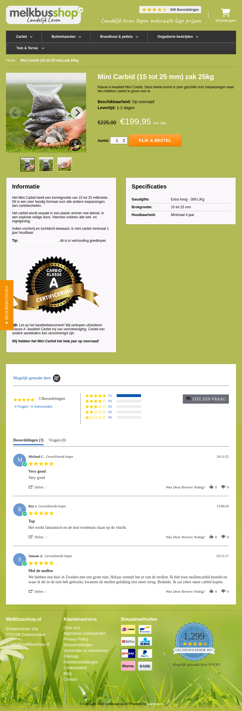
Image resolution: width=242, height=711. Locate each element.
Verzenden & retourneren (86, 650)
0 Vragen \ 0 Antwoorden (33, 406)
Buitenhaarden (63, 37)
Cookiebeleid (75, 667)
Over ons (72, 627)
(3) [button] (110, 395)
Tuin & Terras (27, 48)
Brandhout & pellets (116, 37)
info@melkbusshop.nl (30, 644)
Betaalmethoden (78, 645)
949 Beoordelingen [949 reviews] (184, 10)
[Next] (77, 113)
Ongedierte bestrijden (175, 37)
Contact (70, 679)
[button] (206, 399)
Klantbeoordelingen (81, 662)
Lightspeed (154, 704)
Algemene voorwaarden (85, 633)
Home (10, 60)
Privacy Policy (76, 639)
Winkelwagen (225, 15)
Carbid (21, 37)
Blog (68, 673)
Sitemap (71, 656)
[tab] (28, 441)
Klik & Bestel (155, 140)
